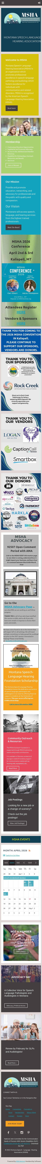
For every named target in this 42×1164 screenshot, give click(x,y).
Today (30, 862)
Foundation (28, 1109)
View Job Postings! (17, 823)
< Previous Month (24, 862)
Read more (12, 108)
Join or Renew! (13, 165)
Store (10, 1112)
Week (6, 862)
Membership (19, 1112)
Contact (11, 1116)
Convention (17, 1109)
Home (8, 1109)
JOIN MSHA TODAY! (15, 1123)
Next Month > (36, 862)
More (27, 1116)
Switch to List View (13, 855)
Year (18, 862)
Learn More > (21, 951)
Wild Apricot (20, 1161)
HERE (21, 312)
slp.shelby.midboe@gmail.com (16, 641)
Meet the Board (13, 227)
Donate (19, 1116)
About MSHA (31, 1112)
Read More (13, 768)
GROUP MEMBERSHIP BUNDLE (15, 878)
